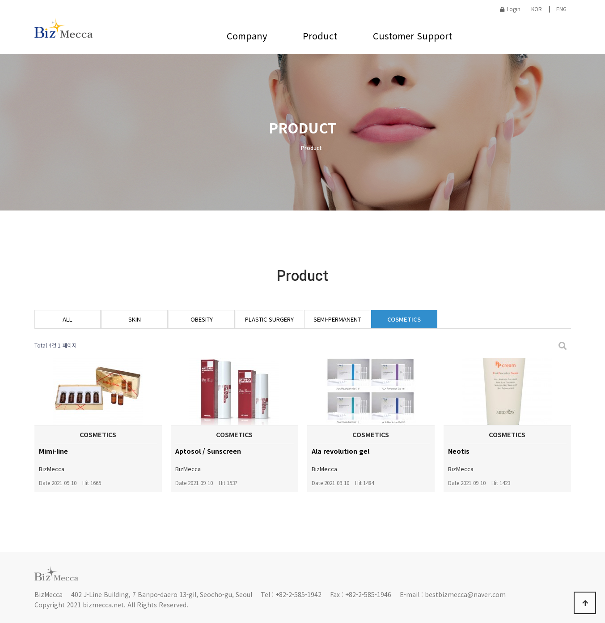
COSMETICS (404, 319)
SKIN (134, 319)
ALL (67, 319)
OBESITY (201, 319)
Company (247, 35)
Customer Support (412, 35)
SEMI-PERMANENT (337, 319)
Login (510, 9)
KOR (536, 9)
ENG (561, 9)
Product (320, 35)
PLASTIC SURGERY (269, 319)
